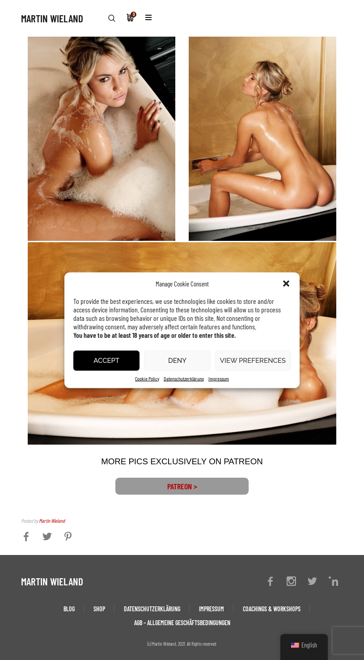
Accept (106, 361)
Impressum (218, 378)
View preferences (253, 361)
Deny (177, 361)
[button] (286, 283)
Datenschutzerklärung (184, 378)
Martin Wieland (52, 520)
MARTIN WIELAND (52, 18)
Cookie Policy (147, 378)
